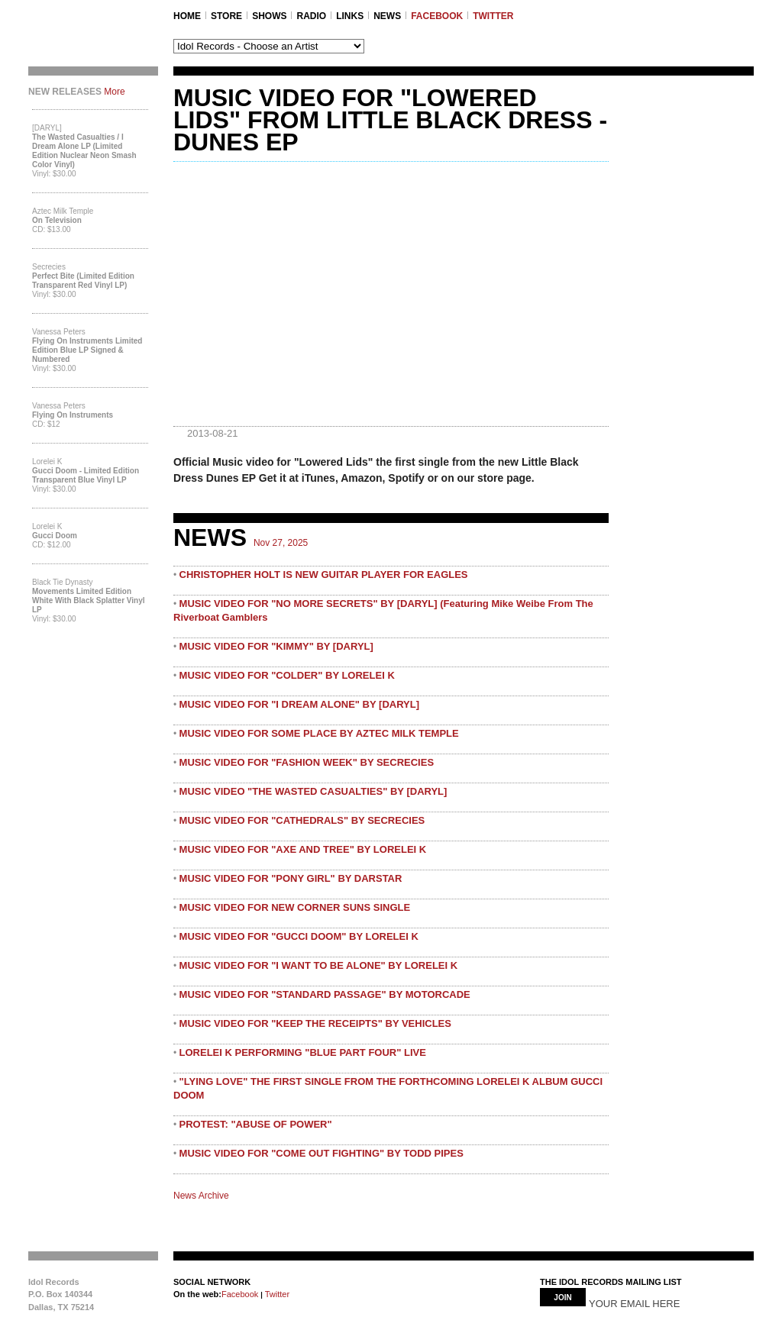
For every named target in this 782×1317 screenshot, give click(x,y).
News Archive (201, 1195)
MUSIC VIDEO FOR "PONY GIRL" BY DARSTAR (290, 878)
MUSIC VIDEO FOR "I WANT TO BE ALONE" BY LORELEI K (318, 965)
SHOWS (269, 16)
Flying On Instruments (72, 415)
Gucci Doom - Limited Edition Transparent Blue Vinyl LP (85, 475)
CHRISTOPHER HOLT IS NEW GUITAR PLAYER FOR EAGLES (323, 574)
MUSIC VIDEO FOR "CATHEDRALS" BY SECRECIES (302, 820)
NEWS (387, 16)
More (114, 91)
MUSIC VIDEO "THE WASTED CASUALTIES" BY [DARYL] (313, 791)
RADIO (311, 16)
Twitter (276, 1294)
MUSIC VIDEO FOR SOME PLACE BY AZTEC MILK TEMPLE (319, 733)
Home (187, 16)
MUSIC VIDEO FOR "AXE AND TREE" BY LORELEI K (303, 849)
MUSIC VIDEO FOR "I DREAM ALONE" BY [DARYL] (299, 704)
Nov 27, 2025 (281, 542)
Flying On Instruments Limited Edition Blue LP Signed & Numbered (87, 350)
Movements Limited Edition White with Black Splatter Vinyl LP (88, 600)
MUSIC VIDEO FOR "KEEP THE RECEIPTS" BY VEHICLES (315, 1023)
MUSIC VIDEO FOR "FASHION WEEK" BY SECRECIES (307, 762)
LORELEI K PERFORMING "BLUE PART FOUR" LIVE (302, 1052)
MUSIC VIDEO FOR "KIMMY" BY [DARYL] (276, 646)
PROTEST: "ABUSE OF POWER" (255, 1124)
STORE (226, 16)
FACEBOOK (437, 16)
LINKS (350, 16)
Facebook (239, 1294)
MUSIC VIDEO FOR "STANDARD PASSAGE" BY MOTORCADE (324, 994)
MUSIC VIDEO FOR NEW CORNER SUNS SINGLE (295, 907)
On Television (57, 220)
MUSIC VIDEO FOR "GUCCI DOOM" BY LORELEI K (298, 936)
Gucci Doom (54, 535)
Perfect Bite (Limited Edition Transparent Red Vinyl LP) (83, 280)
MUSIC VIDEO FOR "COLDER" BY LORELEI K (287, 675)
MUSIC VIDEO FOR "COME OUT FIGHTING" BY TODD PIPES (321, 1153)
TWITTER (493, 16)
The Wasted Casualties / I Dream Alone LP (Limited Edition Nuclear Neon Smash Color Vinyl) (84, 151)
